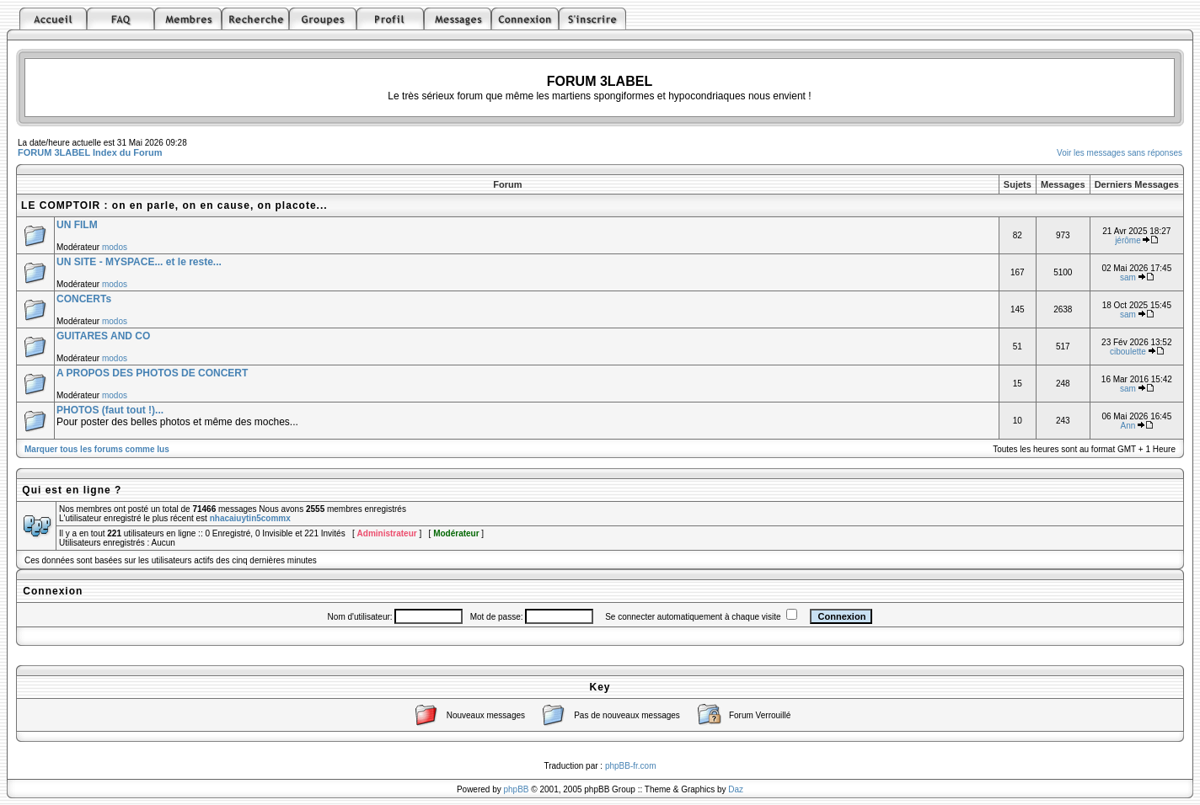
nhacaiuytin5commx (250, 518)
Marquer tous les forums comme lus (96, 449)
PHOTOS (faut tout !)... (109, 410)
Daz (735, 789)
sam (1128, 277)
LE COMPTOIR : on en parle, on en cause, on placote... (174, 205)
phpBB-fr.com (630, 765)
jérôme (1128, 240)
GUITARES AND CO (103, 336)
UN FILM (77, 225)
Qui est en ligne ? (71, 490)
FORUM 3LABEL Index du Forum (90, 152)
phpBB (516, 789)
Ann (1128, 425)
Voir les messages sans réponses (1119, 152)
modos (114, 247)
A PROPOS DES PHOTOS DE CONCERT (152, 373)
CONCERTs (83, 299)
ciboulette (1128, 351)
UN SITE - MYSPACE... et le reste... (139, 262)
